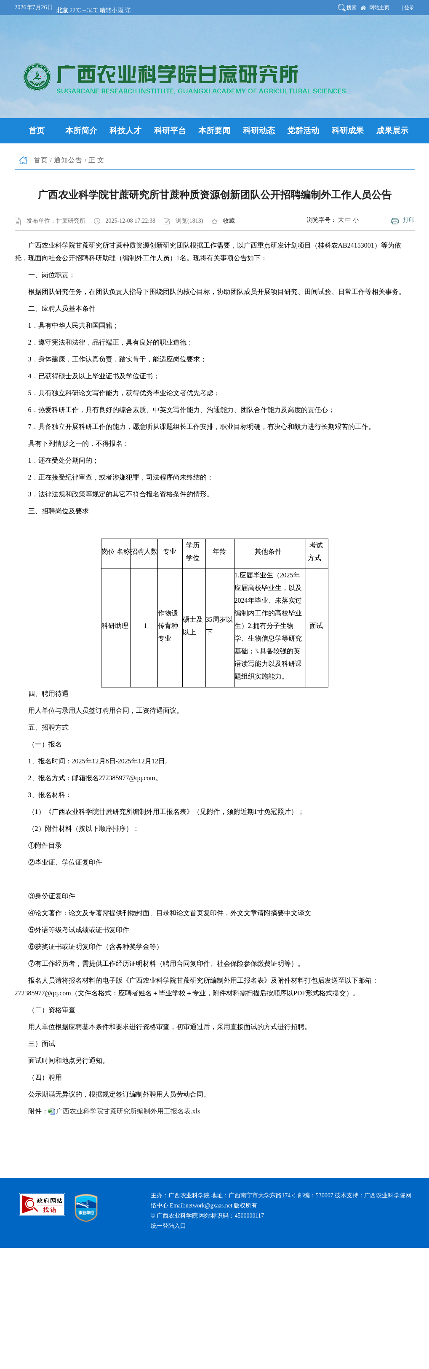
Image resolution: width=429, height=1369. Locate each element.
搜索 (351, 8)
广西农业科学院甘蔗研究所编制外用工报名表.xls (128, 1111)
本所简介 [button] (81, 130)
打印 (409, 220)
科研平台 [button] (170, 130)
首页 (41, 160)
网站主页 (379, 8)
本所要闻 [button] (214, 130)
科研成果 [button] (348, 130)
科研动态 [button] (259, 130)
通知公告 (68, 160)
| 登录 (408, 8)
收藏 (229, 221)
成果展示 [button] (392, 130)
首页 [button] (37, 130)
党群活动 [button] (303, 130)
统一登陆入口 (168, 1226)
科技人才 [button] (125, 130)
